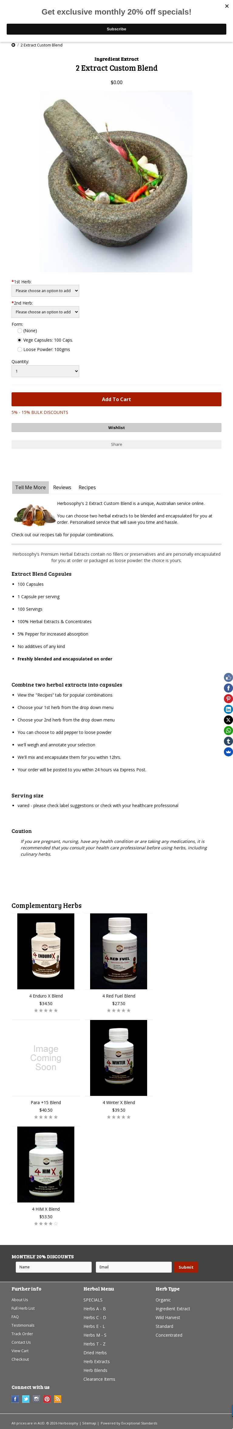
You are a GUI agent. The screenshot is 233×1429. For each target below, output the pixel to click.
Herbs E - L (94, 1324)
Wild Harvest (168, 1315)
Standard (164, 1324)
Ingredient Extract (173, 1307)
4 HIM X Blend (46, 1207)
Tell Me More (30, 485)
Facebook (15, 1397)
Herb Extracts (96, 1359)
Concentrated (169, 1333)
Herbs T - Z (94, 1342)
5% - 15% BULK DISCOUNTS (40, 412)
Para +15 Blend (46, 1100)
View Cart (21, 1351)
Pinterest (47, 1397)
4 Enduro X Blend (46, 994)
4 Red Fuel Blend (118, 994)
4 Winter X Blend (119, 1100)
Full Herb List (24, 1307)
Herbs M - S (94, 1333)
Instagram (36, 1397)
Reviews (62, 485)
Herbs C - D (94, 1315)
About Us (21, 1298)
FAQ (16, 1315)
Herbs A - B (94, 1307)
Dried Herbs (95, 1351)
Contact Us (22, 1342)
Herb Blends (95, 1368)
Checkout (21, 1359)
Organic (163, 1298)
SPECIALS (93, 1298)
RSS (58, 1397)
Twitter (26, 1397)
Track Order (23, 1333)
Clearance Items (99, 1377)
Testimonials (24, 1324)
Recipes (87, 485)
